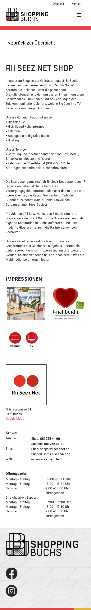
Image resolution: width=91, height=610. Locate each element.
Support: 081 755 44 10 (47, 444)
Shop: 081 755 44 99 (45, 438)
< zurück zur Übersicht (31, 42)
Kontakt (76, 3)
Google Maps (15, 418)
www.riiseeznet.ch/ (45, 459)
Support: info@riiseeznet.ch (50, 454)
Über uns (58, 3)
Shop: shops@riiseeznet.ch (50, 449)
